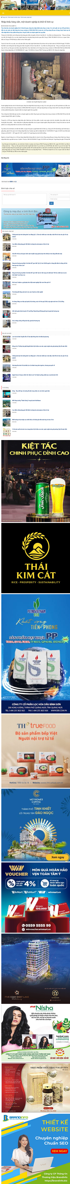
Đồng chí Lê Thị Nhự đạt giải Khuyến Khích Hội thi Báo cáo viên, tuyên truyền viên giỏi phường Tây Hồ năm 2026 (39, 346)
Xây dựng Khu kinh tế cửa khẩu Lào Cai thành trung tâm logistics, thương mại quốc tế (33, 365)
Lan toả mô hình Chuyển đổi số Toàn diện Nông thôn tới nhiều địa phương (30, 336)
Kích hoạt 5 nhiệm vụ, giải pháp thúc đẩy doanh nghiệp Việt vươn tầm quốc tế (31, 282)
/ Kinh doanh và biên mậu (13, 17)
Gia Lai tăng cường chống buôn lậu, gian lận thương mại (26, 320)
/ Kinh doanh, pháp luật (26, 17)
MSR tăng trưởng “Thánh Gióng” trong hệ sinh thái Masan (26, 400)
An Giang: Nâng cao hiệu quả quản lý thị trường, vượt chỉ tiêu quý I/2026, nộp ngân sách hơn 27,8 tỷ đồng (38, 301)
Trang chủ (4, 17)
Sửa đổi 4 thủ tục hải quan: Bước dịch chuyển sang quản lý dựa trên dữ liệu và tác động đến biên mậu (37, 254)
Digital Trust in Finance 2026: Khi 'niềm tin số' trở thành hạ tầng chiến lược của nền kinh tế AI (35, 375)
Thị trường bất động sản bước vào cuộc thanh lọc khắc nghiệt (27, 292)
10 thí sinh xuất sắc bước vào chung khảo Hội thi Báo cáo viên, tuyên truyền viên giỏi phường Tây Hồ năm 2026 (39, 429)
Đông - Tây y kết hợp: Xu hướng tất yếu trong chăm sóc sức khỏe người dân (31, 391)
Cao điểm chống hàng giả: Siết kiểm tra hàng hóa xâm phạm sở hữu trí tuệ (30, 244)
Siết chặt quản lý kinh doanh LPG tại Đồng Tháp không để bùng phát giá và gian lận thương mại (35, 311)
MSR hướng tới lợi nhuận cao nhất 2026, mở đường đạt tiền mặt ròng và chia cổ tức (33, 419)
